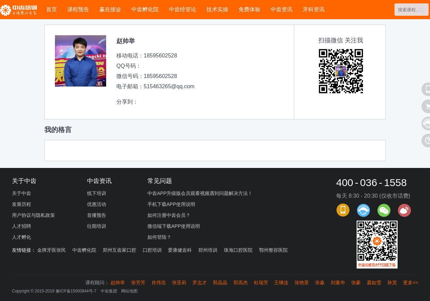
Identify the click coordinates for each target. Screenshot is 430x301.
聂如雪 (374, 282)
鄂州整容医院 (273, 250)
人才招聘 (21, 226)
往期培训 (96, 226)
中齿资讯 (281, 9)
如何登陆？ (159, 237)
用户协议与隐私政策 (33, 215)
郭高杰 (240, 282)
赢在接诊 (110, 9)
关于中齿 (21, 193)
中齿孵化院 (145, 9)
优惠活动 (96, 204)
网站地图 (129, 291)
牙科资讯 (314, 9)
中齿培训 (20, 10)
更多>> (410, 282)
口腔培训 (152, 250)
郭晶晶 (220, 282)
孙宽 (392, 282)
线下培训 (96, 193)
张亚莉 (179, 282)
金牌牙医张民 (51, 250)
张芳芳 (138, 282)
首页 (51, 9)
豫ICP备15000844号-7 (76, 291)
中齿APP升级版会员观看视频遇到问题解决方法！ (200, 193)
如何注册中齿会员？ (168, 215)
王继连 (281, 282)
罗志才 (199, 282)
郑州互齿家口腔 (119, 250)
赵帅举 (118, 282)
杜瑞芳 (261, 282)
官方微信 (384, 210)
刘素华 (338, 282)
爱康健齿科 (180, 250)
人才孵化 (21, 237)
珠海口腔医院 (238, 250)
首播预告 (96, 215)
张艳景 (302, 282)
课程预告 (78, 9)
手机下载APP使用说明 (171, 204)
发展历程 (21, 204)
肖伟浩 (159, 282)
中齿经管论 (182, 9)
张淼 (320, 282)
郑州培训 (207, 250)
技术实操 (217, 9)
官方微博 (404, 210)
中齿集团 (109, 291)
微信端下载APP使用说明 (173, 226)
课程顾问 (363, 210)
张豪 (356, 282)
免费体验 (249, 9)
